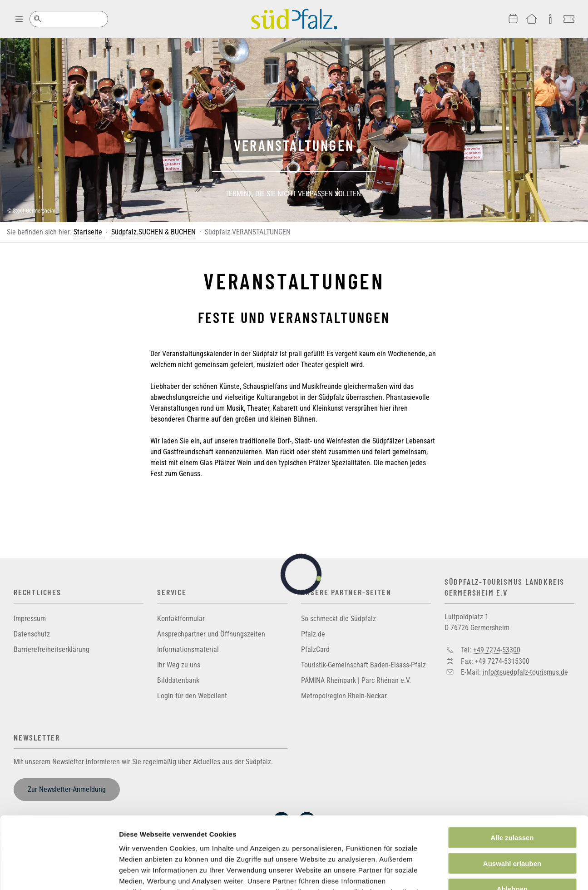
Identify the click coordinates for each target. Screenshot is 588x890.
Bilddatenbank (178, 680)
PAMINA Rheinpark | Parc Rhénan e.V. (356, 680)
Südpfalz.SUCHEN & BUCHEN (153, 232)
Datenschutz (32, 634)
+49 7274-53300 (496, 650)
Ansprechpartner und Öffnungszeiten (211, 634)
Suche (37, 19)
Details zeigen (483, 872)
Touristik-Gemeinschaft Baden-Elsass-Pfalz (363, 665)
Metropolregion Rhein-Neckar (344, 695)
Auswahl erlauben (512, 796)
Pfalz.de (313, 634)
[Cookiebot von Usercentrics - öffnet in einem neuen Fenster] (59, 872)
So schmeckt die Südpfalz (338, 618)
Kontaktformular (181, 618)
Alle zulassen (512, 770)
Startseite (88, 232)
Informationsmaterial (188, 649)
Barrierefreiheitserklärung (51, 649)
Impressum (30, 618)
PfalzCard (315, 649)
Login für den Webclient (192, 695)
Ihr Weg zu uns (178, 665)
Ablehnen (512, 821)
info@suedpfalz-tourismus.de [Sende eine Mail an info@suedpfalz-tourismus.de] (525, 672)
